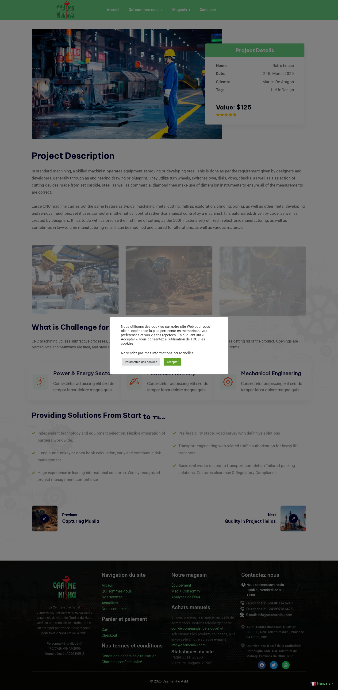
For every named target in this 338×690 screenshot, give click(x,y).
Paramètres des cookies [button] (141, 362)
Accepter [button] (172, 362)
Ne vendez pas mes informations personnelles (157, 353)
